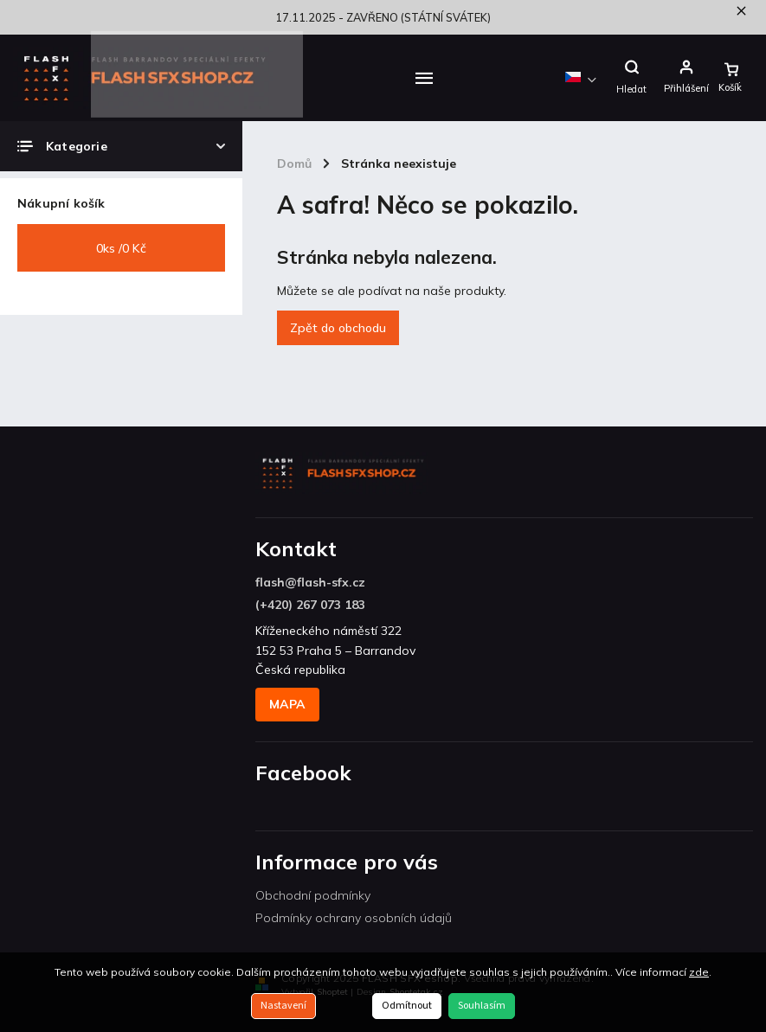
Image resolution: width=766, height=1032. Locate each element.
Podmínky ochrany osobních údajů (353, 918)
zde (699, 971)
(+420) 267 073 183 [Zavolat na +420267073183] (310, 604)
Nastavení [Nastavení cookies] (283, 1005)
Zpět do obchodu (338, 328)
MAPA (287, 704)
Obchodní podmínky (312, 895)
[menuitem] (334, 78)
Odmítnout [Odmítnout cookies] (407, 1005)
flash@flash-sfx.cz (310, 582)
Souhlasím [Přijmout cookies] (481, 1005)
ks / (121, 248)
